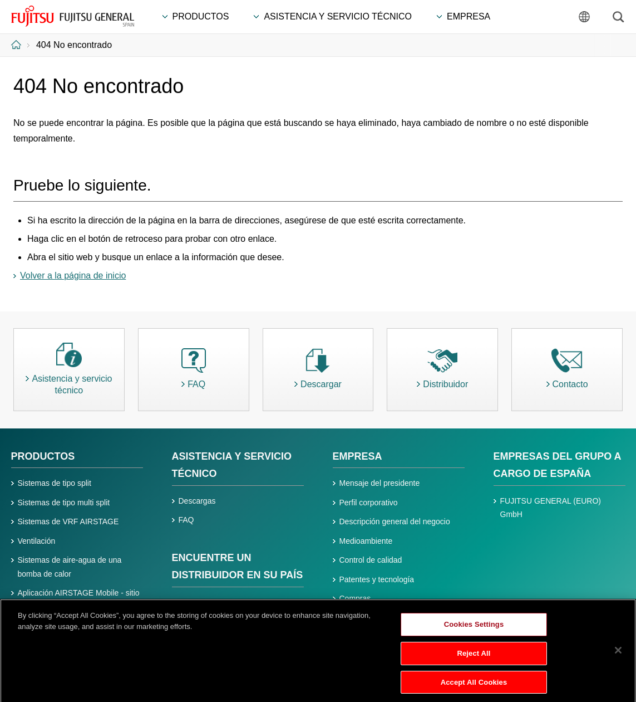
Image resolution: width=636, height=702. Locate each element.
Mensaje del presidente (379, 483)
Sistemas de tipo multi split (64, 502)
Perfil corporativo (368, 502)
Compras (355, 598)
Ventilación (37, 541)
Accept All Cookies (474, 685)
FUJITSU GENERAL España (72, 16)
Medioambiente (366, 541)
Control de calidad (370, 559)
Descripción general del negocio (394, 521)
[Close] (618, 654)
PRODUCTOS (43, 456)
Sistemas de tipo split (54, 483)
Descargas (197, 500)
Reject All (473, 656)
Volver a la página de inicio (73, 275)
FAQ (186, 519)
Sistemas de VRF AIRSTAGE (68, 521)
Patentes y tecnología (377, 579)
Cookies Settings (474, 628)
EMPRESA (357, 456)
